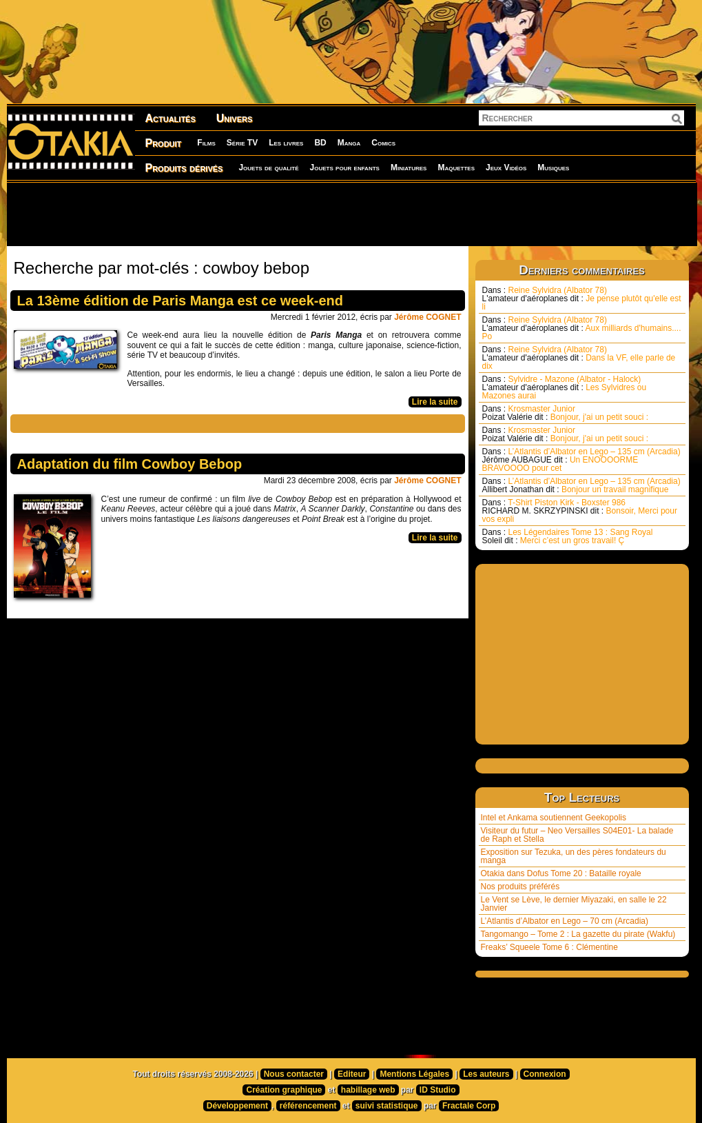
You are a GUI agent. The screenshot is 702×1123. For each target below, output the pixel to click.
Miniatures (409, 167)
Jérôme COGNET (427, 317)
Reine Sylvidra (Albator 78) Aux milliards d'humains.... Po (581, 328)
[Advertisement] (351, 214)
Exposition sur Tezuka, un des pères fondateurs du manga (573, 856)
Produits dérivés (184, 168)
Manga (349, 143)
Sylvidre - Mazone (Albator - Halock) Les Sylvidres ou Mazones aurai (564, 387)
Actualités (170, 118)
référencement (308, 1106)
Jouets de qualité (268, 167)
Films (206, 143)
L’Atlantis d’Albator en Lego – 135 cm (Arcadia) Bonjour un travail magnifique (581, 485)
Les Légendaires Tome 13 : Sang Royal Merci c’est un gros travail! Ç (567, 536)
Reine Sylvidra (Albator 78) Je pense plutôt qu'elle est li (581, 298)
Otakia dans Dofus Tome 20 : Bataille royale (561, 873)
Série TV (242, 143)
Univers (234, 118)
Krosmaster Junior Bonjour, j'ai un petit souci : (565, 413)
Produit (163, 143)
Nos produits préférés (520, 886)
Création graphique (284, 1090)
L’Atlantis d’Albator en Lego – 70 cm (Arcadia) (564, 921)
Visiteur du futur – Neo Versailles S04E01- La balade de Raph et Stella (577, 835)
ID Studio (438, 1090)
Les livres (286, 143)
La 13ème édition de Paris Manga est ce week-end (180, 300)
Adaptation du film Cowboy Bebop (129, 464)
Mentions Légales (414, 1074)
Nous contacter (294, 1074)
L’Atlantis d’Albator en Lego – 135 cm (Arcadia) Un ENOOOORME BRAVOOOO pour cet (581, 460)
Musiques (553, 167)
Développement (237, 1106)
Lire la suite (435, 402)
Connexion (545, 1074)
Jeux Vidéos (506, 167)
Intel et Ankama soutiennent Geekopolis (553, 817)
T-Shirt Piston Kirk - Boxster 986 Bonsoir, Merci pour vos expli (579, 511)
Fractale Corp (468, 1106)
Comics (383, 143)
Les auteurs (486, 1074)
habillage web (368, 1090)
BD (320, 143)
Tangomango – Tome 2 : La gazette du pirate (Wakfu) (578, 934)
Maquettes (456, 167)
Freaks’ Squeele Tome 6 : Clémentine (549, 947)
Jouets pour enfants (345, 167)
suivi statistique (386, 1106)
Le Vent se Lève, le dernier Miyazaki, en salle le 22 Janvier (574, 904)
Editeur (352, 1074)
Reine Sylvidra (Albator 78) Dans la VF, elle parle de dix (579, 358)
